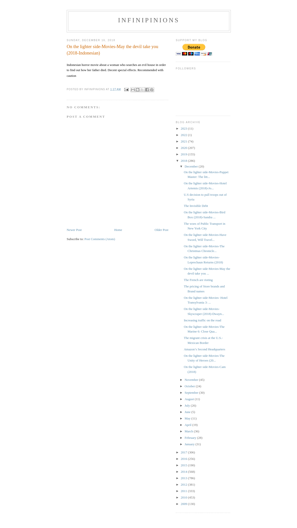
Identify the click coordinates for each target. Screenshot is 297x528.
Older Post (161, 230)
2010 (184, 497)
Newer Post (74, 230)
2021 (184, 141)
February (191, 438)
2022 (184, 135)
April (188, 425)
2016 (184, 459)
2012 (184, 484)
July (188, 405)
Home (118, 230)
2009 (184, 504)
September (192, 392)
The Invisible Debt (196, 206)
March (189, 431)
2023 (184, 128)
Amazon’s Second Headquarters (204, 349)
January (190, 444)
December (192, 166)
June (188, 412)
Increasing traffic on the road (202, 320)
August (190, 399)
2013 (184, 478)
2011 (184, 491)
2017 (184, 452)
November (192, 380)
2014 (184, 471)
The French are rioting (198, 280)
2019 (184, 154)
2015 (184, 465)
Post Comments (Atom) (100, 239)
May (188, 418)
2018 (184, 161)
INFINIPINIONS (148, 20)
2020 (184, 148)
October (190, 386)
